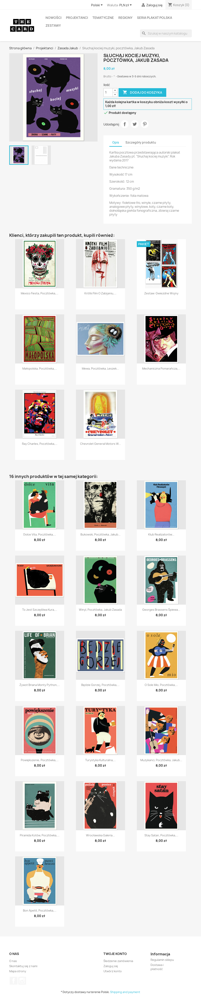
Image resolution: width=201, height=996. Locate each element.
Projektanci (77, 18)
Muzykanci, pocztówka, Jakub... (161, 760)
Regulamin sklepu (162, 960)
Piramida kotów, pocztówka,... (39, 835)
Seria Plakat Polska (154, 18)
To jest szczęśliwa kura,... (39, 610)
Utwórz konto (112, 971)
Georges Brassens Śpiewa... (161, 610)
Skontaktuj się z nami (23, 966)
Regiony (125, 18)
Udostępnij (125, 124)
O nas (13, 961)
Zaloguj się (110, 966)
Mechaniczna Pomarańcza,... (161, 368)
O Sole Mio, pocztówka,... (161, 685)
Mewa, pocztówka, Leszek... (100, 368)
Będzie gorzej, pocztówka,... (100, 685)
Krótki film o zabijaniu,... (100, 293)
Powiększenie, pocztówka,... (39, 760)
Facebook (13, 981)
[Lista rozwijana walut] (126, 5)
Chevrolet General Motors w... (100, 444)
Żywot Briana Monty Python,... (39, 685)
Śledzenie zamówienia (118, 961)
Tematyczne (103, 18)
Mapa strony (17, 971)
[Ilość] (108, 92)
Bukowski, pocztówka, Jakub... (100, 534)
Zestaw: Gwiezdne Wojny (161, 293)
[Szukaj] (166, 33)
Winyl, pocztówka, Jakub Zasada (100, 610)
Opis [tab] (115, 142)
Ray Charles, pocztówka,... (39, 444)
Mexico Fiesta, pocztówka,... (39, 293)
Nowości (53, 18)
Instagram (22, 981)
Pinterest (145, 124)
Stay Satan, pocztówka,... (161, 835)
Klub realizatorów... (161, 534)
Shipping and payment (125, 992)
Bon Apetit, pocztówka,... (39, 910)
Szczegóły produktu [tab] (140, 142)
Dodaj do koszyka (142, 92)
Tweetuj (135, 124)
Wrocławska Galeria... (100, 835)
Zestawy (53, 25)
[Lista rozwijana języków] (97, 5)
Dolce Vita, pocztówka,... (39, 534)
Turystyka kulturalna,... (100, 760)
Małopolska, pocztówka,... (39, 368)
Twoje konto (115, 954)
